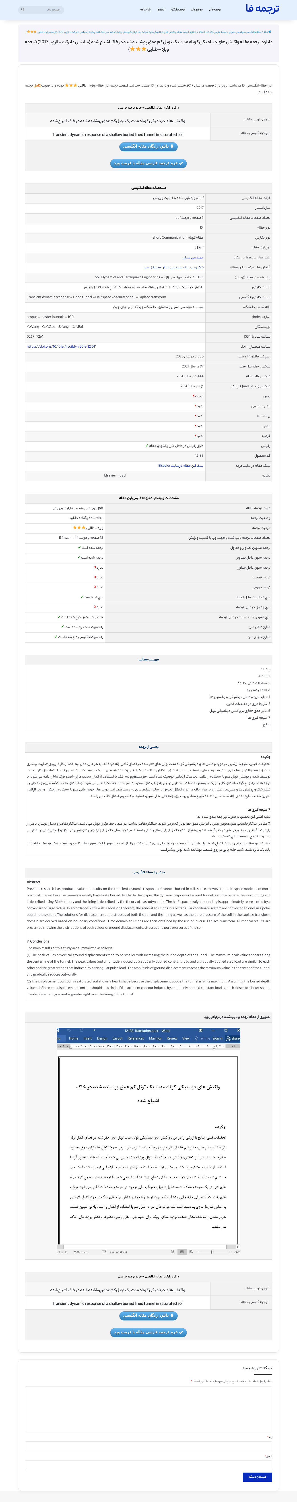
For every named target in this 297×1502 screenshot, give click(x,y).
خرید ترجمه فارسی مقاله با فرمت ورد (148, 163)
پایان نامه (145, 10)
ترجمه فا (216, 10)
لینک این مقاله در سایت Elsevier (181, 466)
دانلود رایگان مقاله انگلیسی (148, 146)
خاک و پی (197, 267)
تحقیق (160, 10)
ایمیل (268, 1457)
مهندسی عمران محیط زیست (163, 267)
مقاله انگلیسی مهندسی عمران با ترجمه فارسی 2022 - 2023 (230, 32)
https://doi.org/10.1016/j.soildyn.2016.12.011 (61, 347)
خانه (267, 32)
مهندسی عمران (193, 258)
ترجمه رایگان (178, 10)
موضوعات (197, 10)
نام (269, 1438)
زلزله (186, 267)
